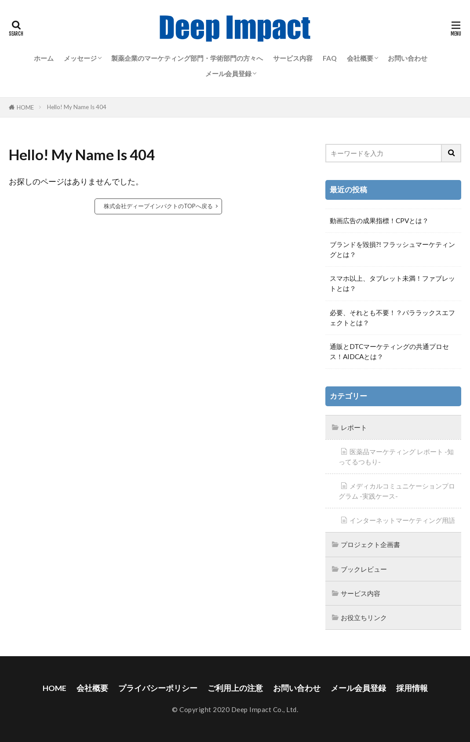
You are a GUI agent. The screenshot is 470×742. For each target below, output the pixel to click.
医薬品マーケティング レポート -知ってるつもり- (396, 457)
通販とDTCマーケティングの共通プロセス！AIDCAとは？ (389, 351)
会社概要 (360, 58)
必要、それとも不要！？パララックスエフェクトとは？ (392, 318)
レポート (354, 427)
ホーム (44, 58)
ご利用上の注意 (235, 688)
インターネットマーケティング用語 (402, 520)
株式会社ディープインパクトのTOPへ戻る (158, 205)
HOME (25, 107)
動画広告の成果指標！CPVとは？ (379, 220)
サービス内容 (293, 58)
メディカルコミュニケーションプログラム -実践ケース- (397, 491)
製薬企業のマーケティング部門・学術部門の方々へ (187, 58)
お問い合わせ (407, 58)
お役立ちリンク (364, 617)
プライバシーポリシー (157, 688)
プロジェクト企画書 (370, 544)
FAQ (330, 58)
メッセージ (80, 58)
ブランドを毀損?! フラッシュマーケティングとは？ (392, 249)
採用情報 (412, 688)
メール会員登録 (228, 73)
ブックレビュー (364, 569)
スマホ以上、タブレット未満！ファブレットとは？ (392, 283)
